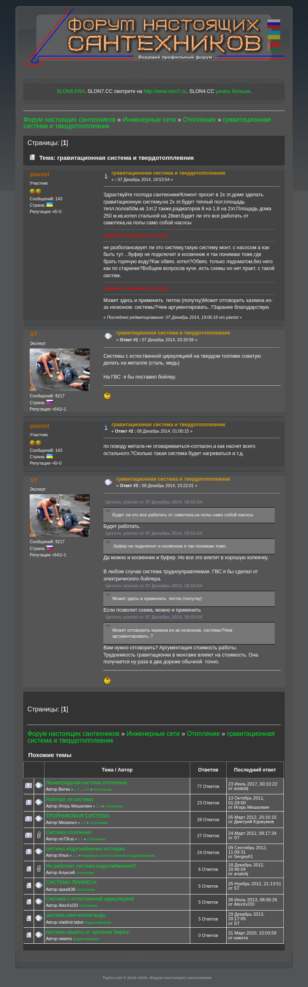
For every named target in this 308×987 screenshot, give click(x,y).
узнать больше (232, 91)
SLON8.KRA (71, 91)
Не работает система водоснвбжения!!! (91, 866)
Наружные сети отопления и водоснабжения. (119, 856)
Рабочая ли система (69, 799)
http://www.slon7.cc (165, 91)
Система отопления (68, 832)
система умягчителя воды (75, 915)
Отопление (103, 790)
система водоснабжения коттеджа (85, 849)
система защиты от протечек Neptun (88, 932)
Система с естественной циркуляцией (90, 899)
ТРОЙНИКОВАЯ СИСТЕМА (77, 816)
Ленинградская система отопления (86, 783)
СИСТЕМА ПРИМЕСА (71, 882)
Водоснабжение (98, 923)
